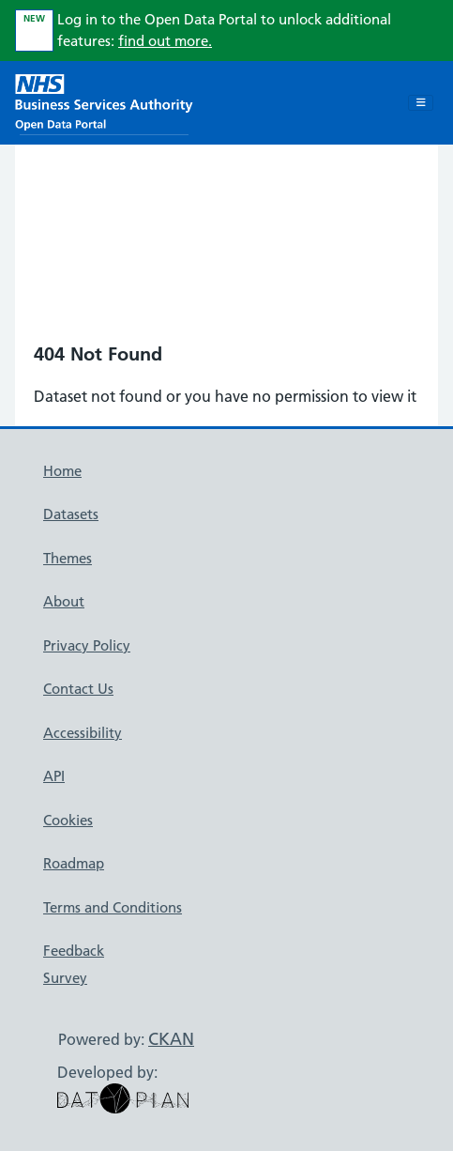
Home (62, 471)
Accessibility (82, 733)
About (63, 601)
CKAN (171, 1039)
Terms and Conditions (112, 907)
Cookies (68, 820)
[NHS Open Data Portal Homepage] (104, 101)
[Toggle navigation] (420, 103)
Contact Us (78, 689)
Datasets (70, 514)
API (54, 776)
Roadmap (73, 863)
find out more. (165, 41)
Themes (67, 558)
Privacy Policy (86, 645)
